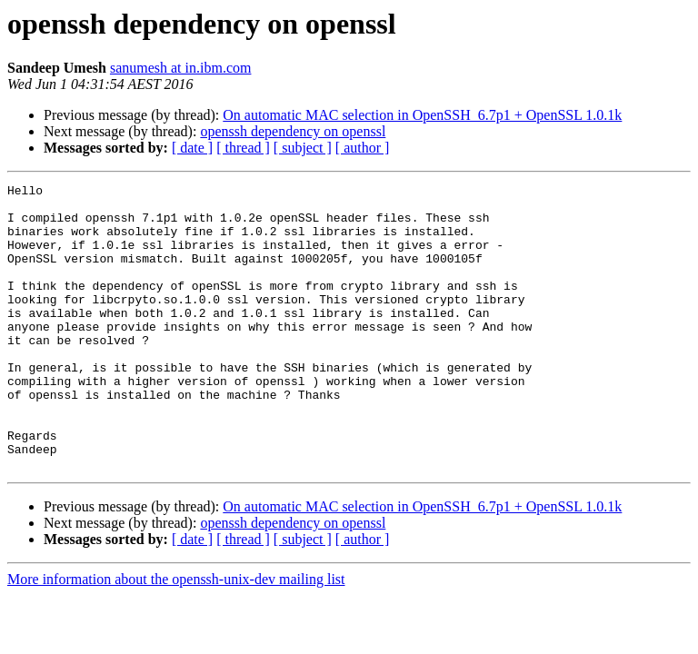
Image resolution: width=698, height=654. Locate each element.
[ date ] (192, 147)
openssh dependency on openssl (292, 131)
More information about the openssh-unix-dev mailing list (176, 636)
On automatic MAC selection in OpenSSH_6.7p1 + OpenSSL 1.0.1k (422, 115)
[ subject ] (303, 147)
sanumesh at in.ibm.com (181, 67)
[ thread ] (243, 147)
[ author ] (362, 147)
